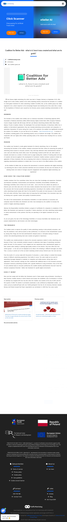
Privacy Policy (33, 517)
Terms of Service (60, 515)
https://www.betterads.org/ (46, 131)
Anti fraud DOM (51, 499)
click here (36, 448)
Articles (51, 494)
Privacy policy (18, 472)
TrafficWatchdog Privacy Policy (34, 515)
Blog (51, 496)
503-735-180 (17, 494)
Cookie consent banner (17, 480)
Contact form (18, 496)
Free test (11, 32)
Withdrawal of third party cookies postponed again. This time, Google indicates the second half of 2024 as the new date (18, 316)
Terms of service (18, 469)
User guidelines (17, 478)
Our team (51, 469)
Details (22, 32)
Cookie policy (18, 475)
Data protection (17, 464)
